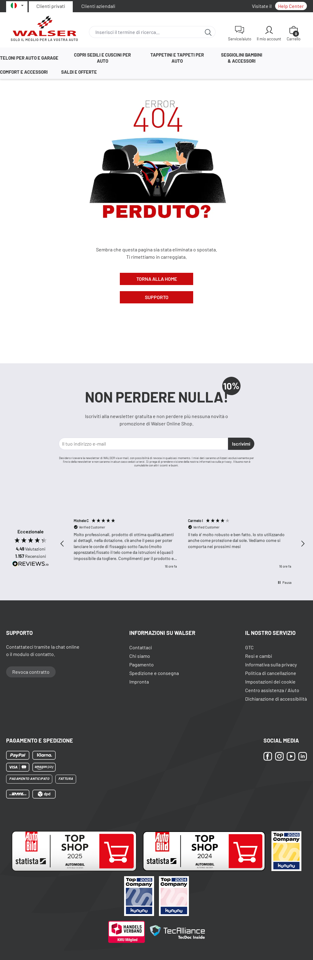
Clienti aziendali (98, 6)
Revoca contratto (31, 672)
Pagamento (141, 664)
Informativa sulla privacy (271, 664)
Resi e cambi (258, 656)
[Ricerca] (208, 32)
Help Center (291, 6)
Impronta (139, 681)
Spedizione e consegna (154, 673)
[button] (62, 543)
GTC (249, 647)
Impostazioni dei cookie (270, 681)
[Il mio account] (269, 33)
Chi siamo (139, 656)
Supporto (156, 297)
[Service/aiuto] (240, 33)
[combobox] (145, 32)
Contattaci (140, 647)
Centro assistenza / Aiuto (272, 690)
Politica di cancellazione (270, 673)
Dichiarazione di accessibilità (276, 699)
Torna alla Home (156, 279)
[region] (182, 543)
